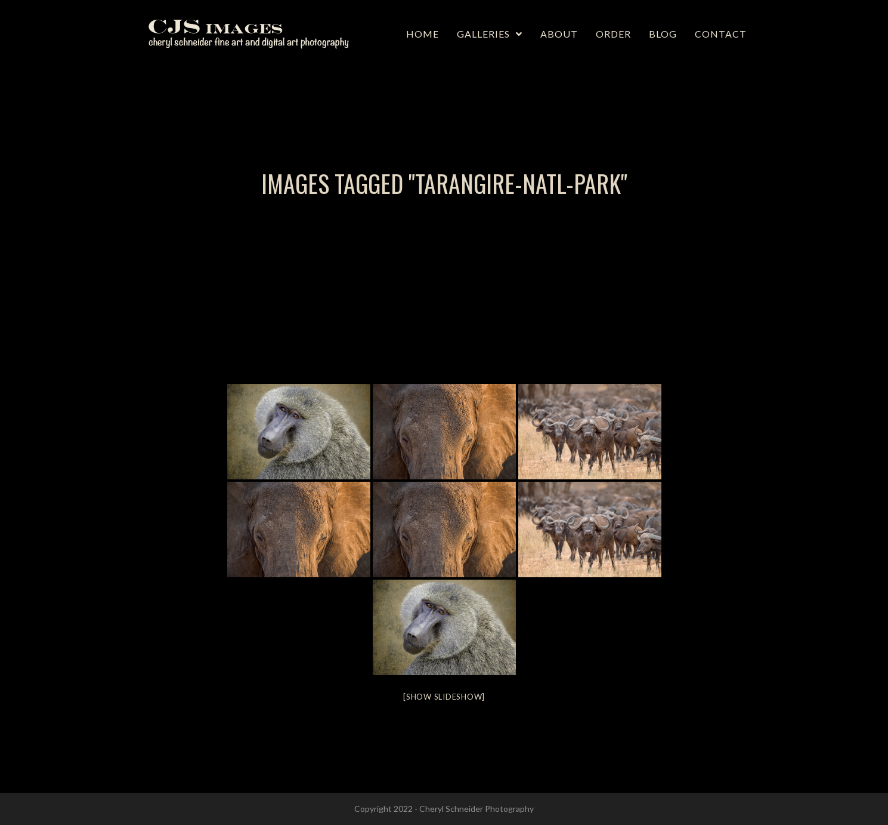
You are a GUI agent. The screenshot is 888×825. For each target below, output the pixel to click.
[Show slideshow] (444, 696)
